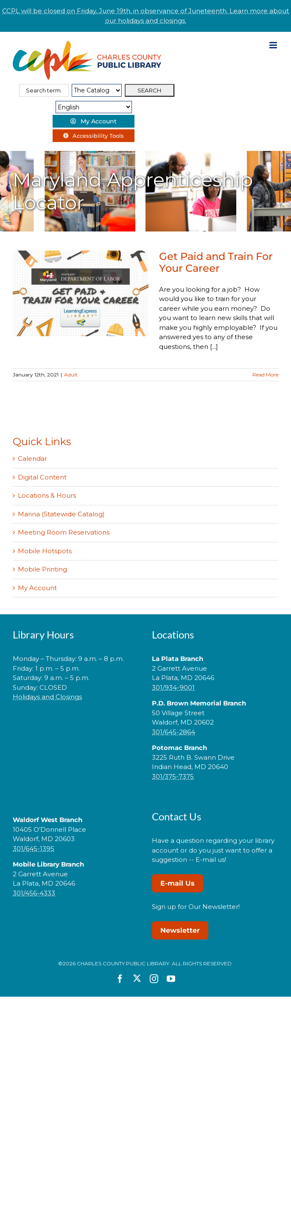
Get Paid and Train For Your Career (216, 262)
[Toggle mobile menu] (273, 45)
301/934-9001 (173, 687)
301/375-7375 (173, 776)
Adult (71, 374)
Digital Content (42, 477)
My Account (37, 588)
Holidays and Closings (47, 697)
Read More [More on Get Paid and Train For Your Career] (265, 374)
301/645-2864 (173, 732)
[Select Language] (94, 107)
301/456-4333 (34, 893)
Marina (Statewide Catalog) (61, 514)
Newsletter (180, 930)
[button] (76, 723)
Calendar (32, 458)
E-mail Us (177, 883)
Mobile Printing (42, 569)
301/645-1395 (33, 849)
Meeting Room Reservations (63, 532)
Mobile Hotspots (45, 551)
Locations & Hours (47, 495)
